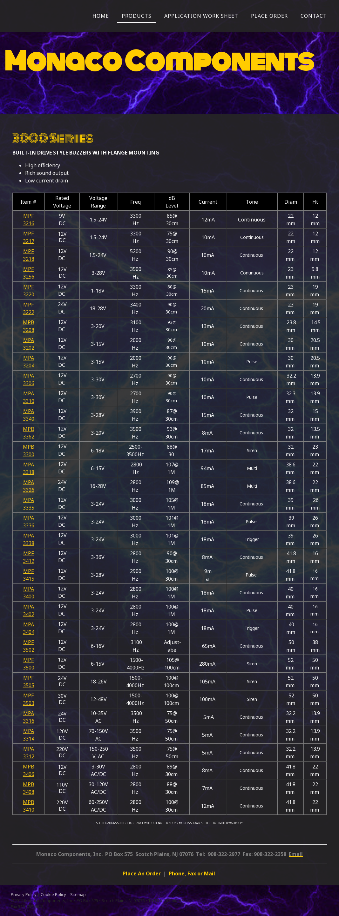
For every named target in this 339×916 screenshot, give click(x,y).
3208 (28, 329)
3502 (28, 649)
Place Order (269, 15)
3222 (28, 312)
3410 (28, 809)
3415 (28, 578)
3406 (28, 774)
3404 (28, 632)
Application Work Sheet (201, 15)
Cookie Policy (53, 894)
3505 (28, 685)
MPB (28, 322)
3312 (28, 756)
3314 (28, 738)
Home (100, 15)
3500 (28, 667)
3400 (28, 596)
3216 (28, 223)
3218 (28, 258)
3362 (28, 436)
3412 (28, 560)
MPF (28, 215)
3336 (28, 525)
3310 (28, 401)
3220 (28, 294)
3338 (28, 543)
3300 (28, 454)
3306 (28, 383)
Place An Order (142, 873)
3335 (28, 507)
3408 (28, 791)
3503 (28, 703)
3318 (28, 472)
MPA (28, 340)
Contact (314, 15)
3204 (28, 365)
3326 (28, 489)
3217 (28, 241)
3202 (28, 347)
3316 (28, 720)
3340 (28, 418)
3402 (28, 614)
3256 (28, 276)
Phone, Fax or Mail (192, 873)
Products (137, 15)
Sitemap (78, 894)
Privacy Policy (24, 894)
